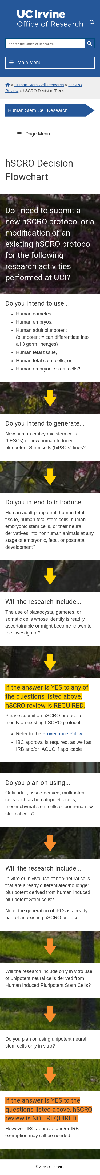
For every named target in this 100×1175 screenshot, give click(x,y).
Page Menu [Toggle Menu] (33, 134)
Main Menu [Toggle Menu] (25, 62)
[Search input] (46, 43)
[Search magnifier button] (89, 43)
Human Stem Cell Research (37, 110)
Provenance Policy (62, 733)
